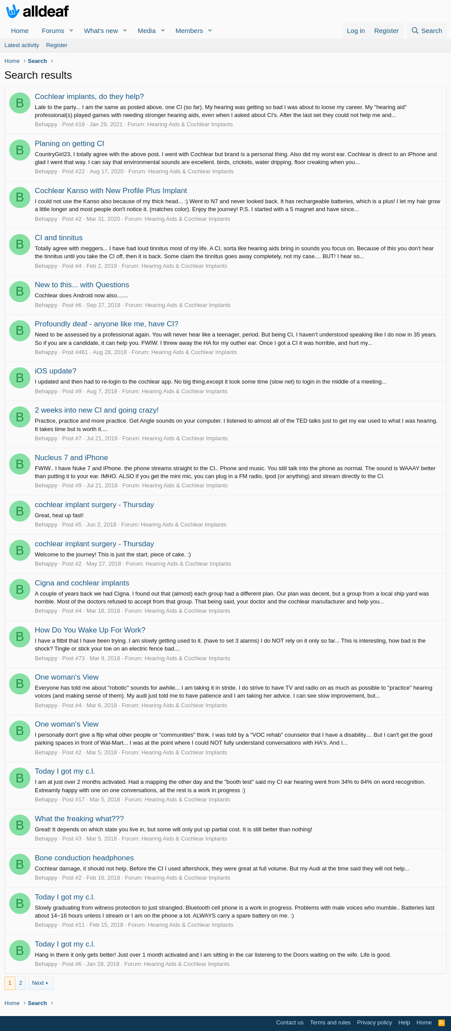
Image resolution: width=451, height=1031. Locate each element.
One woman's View (67, 677)
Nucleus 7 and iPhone (71, 457)
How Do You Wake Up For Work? (90, 630)
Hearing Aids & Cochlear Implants (190, 124)
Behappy (46, 124)
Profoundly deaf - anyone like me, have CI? (106, 324)
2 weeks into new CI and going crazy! (97, 410)
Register (56, 45)
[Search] (427, 30)
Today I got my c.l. (65, 771)
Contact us (289, 1022)
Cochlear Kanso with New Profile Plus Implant (111, 190)
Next (38, 983)
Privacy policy (374, 1022)
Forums (53, 30)
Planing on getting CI (69, 143)
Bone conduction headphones (84, 858)
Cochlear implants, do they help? (89, 96)
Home (20, 30)
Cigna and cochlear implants (82, 583)
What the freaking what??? (79, 819)
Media (147, 30)
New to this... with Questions (82, 285)
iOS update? (56, 371)
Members (189, 30)
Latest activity (21, 45)
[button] (71, 30)
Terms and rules (330, 1022)
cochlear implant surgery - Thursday (94, 505)
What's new (101, 30)
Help (404, 1022)
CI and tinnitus (59, 238)
